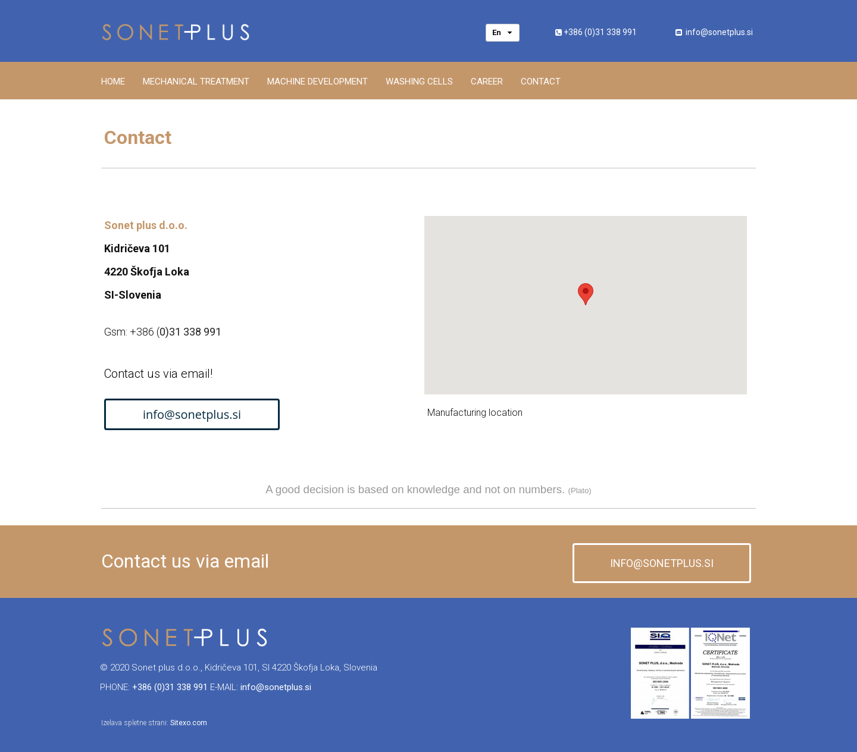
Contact (541, 81)
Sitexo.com (188, 723)
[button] (585, 294)
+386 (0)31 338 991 (600, 32)
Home (113, 81)
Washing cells (419, 81)
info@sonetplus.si (719, 32)
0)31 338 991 (190, 331)
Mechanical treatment (196, 81)
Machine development (317, 81)
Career (487, 81)
